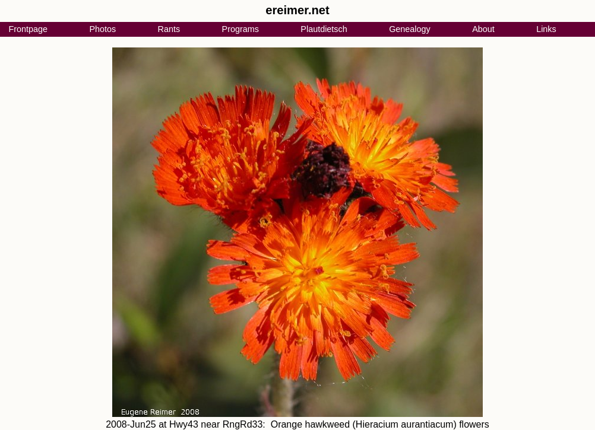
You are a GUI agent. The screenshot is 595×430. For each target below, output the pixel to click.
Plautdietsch (323, 29)
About (483, 29)
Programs (240, 29)
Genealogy (410, 29)
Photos (102, 29)
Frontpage (28, 29)
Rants (169, 29)
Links (546, 29)
